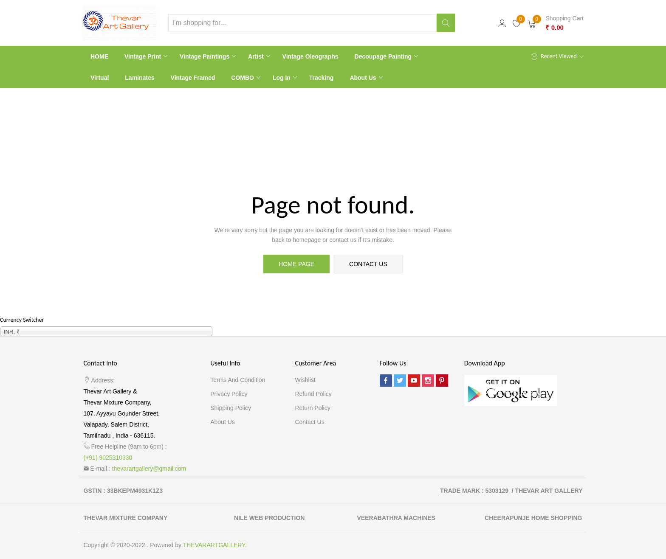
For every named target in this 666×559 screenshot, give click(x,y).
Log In (282, 77)
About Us (364, 77)
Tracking (321, 77)
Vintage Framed (193, 77)
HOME (99, 56)
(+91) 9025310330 (108, 457)
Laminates (139, 77)
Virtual (99, 77)
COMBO (243, 77)
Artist (256, 56)
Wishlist (305, 379)
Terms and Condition (237, 379)
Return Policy (312, 408)
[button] (556, 23)
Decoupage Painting (384, 56)
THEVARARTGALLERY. (215, 545)
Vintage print (143, 56)
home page (296, 264)
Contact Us (309, 422)
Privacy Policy (228, 393)
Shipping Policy (230, 408)
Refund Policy (313, 393)
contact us (368, 264)
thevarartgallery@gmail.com (149, 468)
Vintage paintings (205, 56)
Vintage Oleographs (310, 56)
